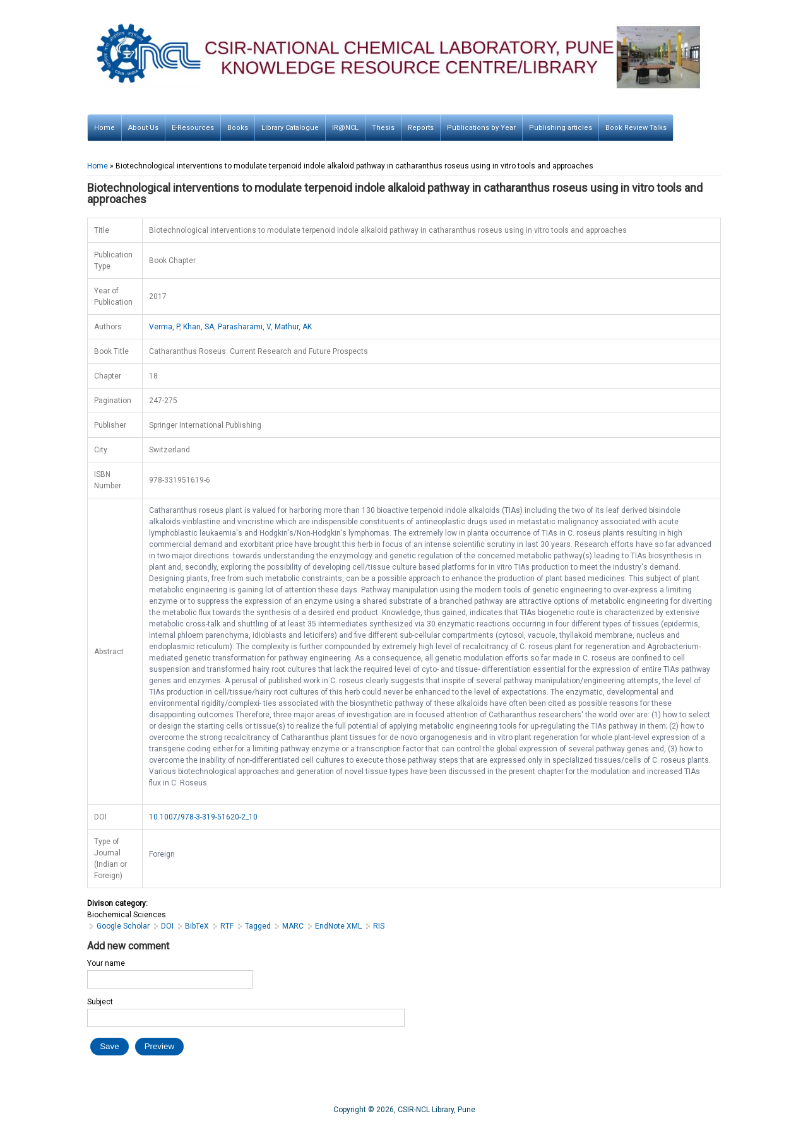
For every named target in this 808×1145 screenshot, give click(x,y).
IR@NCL (345, 128)
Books (237, 128)
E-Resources (193, 128)
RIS (378, 926)
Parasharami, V (244, 326)
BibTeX (197, 926)
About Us (143, 128)
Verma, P (164, 326)
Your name (106, 963)
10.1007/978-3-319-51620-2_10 (203, 817)
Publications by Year (481, 128)
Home (104, 128)
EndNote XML (338, 926)
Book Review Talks (636, 128)
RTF (227, 926)
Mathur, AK (293, 326)
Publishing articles (560, 128)
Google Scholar (123, 926)
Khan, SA (198, 326)
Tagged (258, 926)
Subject (100, 1001)
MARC (293, 926)
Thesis (383, 128)
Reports (421, 128)
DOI (167, 926)
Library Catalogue (290, 128)
